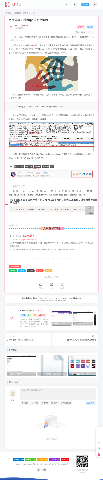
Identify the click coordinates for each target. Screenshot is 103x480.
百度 (21, 49)
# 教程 (30, 271)
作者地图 (65, 459)
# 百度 (48, 271)
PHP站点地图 (31, 459)
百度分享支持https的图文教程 (28, 20)
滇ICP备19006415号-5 (45, 464)
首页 (8, 13)
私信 (90, 27)
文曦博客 (17, 13)
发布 (85, 4)
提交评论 (90, 403)
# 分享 (13, 271)
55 (29, 315)
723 (23, 315)
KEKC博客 (32, 464)
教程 (15, 98)
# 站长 (39, 271)
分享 (31, 45)
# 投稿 (22, 271)
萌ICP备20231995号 (61, 464)
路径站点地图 (19, 459)
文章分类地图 (43, 459)
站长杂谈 (27, 13)
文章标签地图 (55, 459)
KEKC (17, 26)
